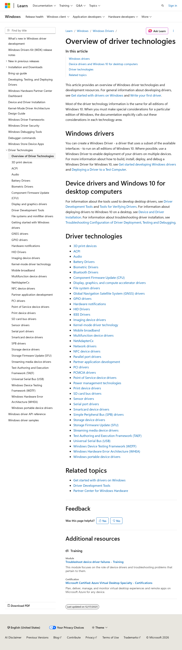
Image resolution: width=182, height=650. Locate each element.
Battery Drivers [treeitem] (21, 180)
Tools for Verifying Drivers (118, 206)
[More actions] (173, 31)
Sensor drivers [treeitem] (20, 325)
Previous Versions (37, 637)
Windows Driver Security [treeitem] (23, 125)
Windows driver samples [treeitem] (23, 420)
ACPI (76, 251)
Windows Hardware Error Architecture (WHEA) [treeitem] (27, 399)
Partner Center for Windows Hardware (100, 490)
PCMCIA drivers (84, 372)
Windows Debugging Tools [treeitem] (25, 132)
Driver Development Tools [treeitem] (28, 210)
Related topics (78, 75)
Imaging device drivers (89, 319)
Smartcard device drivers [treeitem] (27, 337)
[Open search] (163, 5)
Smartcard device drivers (91, 409)
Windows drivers (79, 59)
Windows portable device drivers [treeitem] (32, 408)
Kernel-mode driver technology (95, 325)
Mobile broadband (86, 330)
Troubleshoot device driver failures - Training (94, 562)
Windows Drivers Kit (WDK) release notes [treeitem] (30, 52)
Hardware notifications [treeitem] (26, 246)
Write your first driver (145, 95)
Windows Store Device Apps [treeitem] (26, 144)
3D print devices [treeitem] (22, 162)
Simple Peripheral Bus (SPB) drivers (98, 414)
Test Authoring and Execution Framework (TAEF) (107, 435)
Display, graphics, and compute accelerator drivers (109, 282)
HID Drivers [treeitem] (19, 252)
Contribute (74, 637)
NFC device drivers (86, 351)
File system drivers (86, 288)
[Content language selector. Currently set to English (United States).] (24, 627)
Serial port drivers (86, 404)
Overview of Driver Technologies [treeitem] (33, 156)
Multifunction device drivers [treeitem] (29, 276)
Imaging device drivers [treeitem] (26, 258)
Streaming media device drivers (96, 430)
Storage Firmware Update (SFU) (96, 425)
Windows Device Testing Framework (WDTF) (104, 446)
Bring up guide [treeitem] (17, 73)
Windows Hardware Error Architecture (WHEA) (106, 451)
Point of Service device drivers (94, 377)
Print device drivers (87, 388)
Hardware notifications (89, 304)
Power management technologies (97, 383)
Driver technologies (81, 69)
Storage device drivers (89, 420)
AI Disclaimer (13, 637)
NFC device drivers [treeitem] (23, 288)
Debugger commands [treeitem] (22, 138)
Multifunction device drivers (93, 335)
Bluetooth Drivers (85, 272)
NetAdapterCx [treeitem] (20, 282)
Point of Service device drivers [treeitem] (30, 307)
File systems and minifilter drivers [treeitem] (32, 216)
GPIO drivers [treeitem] (20, 240)
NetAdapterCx (83, 340)
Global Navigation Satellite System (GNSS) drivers (109, 293)
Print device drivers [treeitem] (24, 313)
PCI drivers (81, 367)
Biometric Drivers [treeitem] (22, 186)
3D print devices (85, 246)
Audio (77, 256)
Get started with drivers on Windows (97, 95)
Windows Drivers (103, 31)
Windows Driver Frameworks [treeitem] (26, 119)
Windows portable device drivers (96, 456)
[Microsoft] (7, 5)
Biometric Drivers (85, 267)
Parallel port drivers (87, 356)
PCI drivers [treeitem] (18, 301)
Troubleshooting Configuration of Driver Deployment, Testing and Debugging (120, 222)
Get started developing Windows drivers (147, 164)
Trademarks (131, 637)
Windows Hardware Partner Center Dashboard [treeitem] (30, 93)
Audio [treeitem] (15, 174)
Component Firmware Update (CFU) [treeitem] (30, 195)
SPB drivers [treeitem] (19, 343)
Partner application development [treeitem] (32, 294)
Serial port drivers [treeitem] (23, 331)
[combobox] (30, 30)
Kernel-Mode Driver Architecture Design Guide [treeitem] (29, 111)
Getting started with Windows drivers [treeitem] (30, 225)
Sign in (172, 5)
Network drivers (84, 346)
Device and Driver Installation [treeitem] (26, 102)
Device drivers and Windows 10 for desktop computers (103, 64)
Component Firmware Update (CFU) (99, 277)
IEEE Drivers (81, 314)
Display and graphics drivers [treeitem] (29, 204)
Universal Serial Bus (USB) (91, 441)
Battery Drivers (84, 261)
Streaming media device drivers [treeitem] (31, 362)
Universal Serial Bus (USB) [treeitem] (28, 379)
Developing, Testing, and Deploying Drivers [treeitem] (30, 82)
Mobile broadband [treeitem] (23, 270)
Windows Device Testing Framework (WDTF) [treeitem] (27, 387)
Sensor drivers (83, 398)
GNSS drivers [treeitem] (20, 234)
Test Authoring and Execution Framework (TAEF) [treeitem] (30, 370)
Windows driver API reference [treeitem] (27, 414)
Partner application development (96, 361)
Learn (69, 31)
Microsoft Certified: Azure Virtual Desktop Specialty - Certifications (109, 583)
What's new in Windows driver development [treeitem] (27, 41)
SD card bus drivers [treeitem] (24, 319)
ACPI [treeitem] (15, 168)
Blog (56, 637)
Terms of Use (110, 637)
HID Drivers (81, 309)
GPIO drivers (82, 298)
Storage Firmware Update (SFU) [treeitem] (32, 355)
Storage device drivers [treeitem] (26, 349)
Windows (82, 31)
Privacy (90, 637)
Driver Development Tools (91, 485)
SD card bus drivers (87, 393)
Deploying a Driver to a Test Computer (99, 169)
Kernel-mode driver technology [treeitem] (31, 264)
